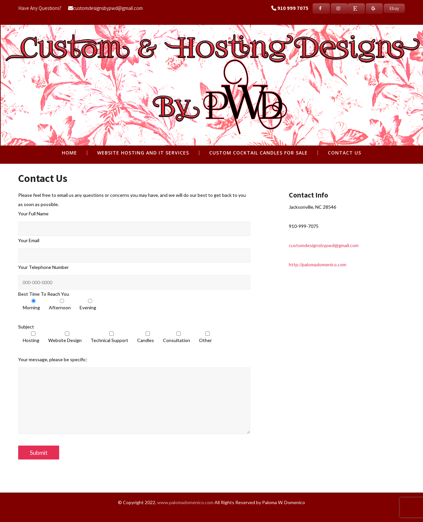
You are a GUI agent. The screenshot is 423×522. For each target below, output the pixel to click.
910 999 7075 (292, 8)
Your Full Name (33, 213)
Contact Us (344, 153)
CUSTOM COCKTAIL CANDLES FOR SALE (258, 153)
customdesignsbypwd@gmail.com (105, 8)
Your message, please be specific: (52, 359)
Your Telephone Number (43, 267)
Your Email (28, 240)
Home (69, 153)
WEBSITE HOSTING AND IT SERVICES (143, 153)
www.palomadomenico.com (185, 502)
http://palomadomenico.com (317, 264)
